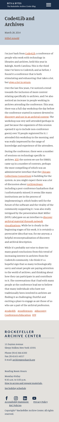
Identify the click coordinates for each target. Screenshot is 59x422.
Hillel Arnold (12, 38)
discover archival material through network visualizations (28, 221)
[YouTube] (34, 398)
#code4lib (10, 310)
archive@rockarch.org (23, 359)
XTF (16, 159)
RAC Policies (15, 405)
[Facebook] (6, 398)
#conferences (25, 310)
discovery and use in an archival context (27, 116)
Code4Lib (30, 53)
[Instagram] (16, 398)
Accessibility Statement (17, 401)
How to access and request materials (23, 383)
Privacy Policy (40, 401)
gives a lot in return (20, 82)
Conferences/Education (18, 315)
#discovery (40, 310)
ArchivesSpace (35, 184)
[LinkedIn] (25, 398)
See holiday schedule (15, 388)
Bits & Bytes (14, 3)
